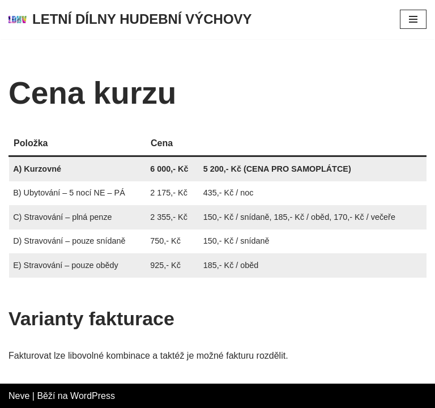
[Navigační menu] (413, 19)
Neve (18, 396)
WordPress (92, 396)
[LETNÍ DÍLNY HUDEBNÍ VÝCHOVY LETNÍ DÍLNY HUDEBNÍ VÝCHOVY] (130, 19)
